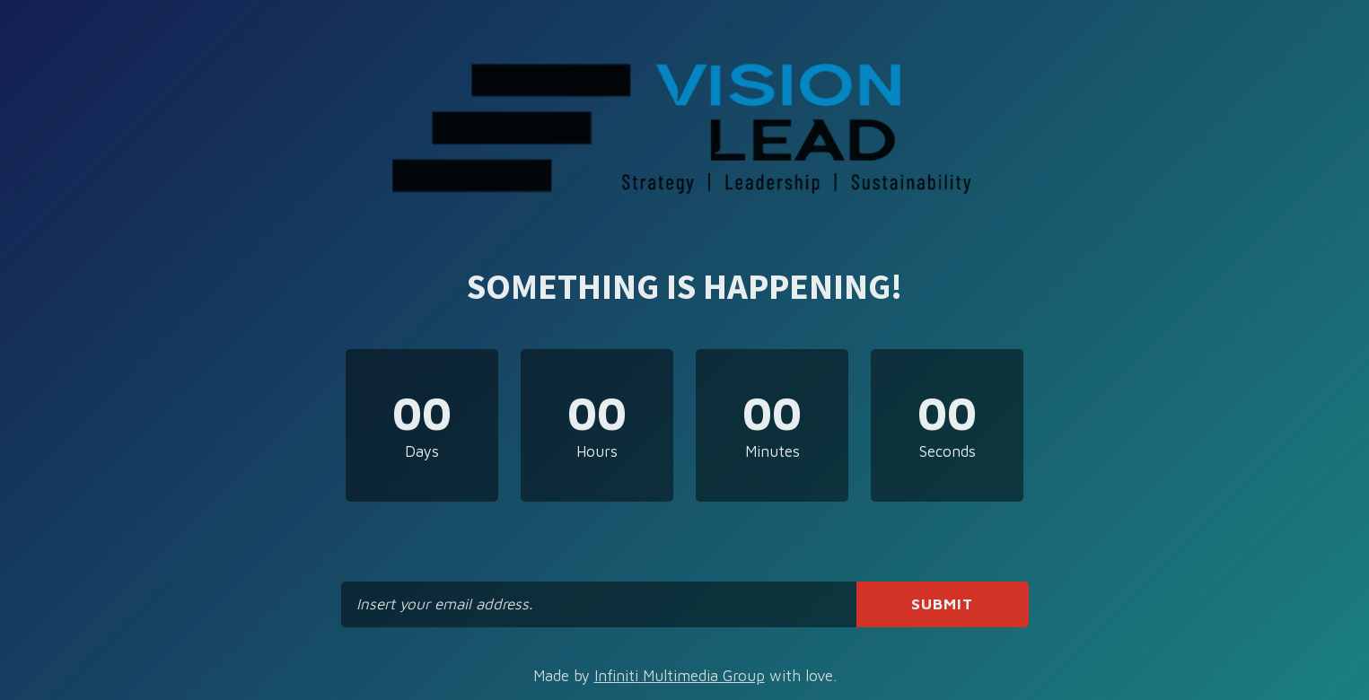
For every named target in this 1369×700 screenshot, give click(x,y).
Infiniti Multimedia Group (679, 676)
